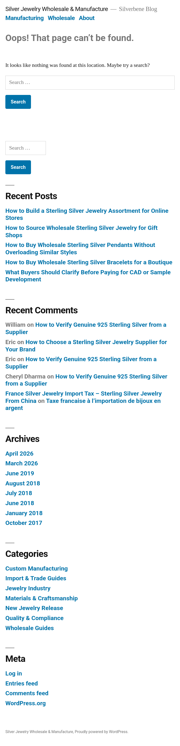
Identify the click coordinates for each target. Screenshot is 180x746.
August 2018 (22, 483)
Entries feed (21, 683)
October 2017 (23, 522)
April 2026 (19, 453)
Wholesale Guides (29, 628)
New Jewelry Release (34, 608)
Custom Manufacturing (36, 568)
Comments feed (27, 693)
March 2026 (21, 463)
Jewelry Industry (27, 588)
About (86, 17)
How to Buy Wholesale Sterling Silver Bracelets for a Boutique (88, 262)
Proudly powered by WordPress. (101, 731)
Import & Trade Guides (35, 578)
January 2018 (24, 513)
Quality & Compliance (34, 618)
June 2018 (19, 503)
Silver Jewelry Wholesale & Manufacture (56, 8)
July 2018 (18, 493)
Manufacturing (24, 17)
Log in (13, 673)
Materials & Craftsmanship (41, 598)
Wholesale (61, 17)
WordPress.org (25, 703)
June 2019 (19, 473)
